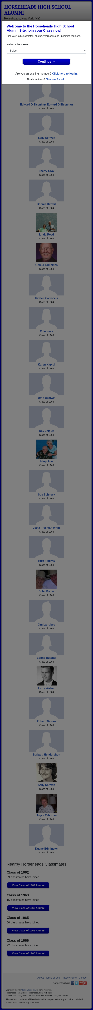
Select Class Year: (18, 44)
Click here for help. (56, 79)
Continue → (46, 61)
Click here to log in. (65, 73)
